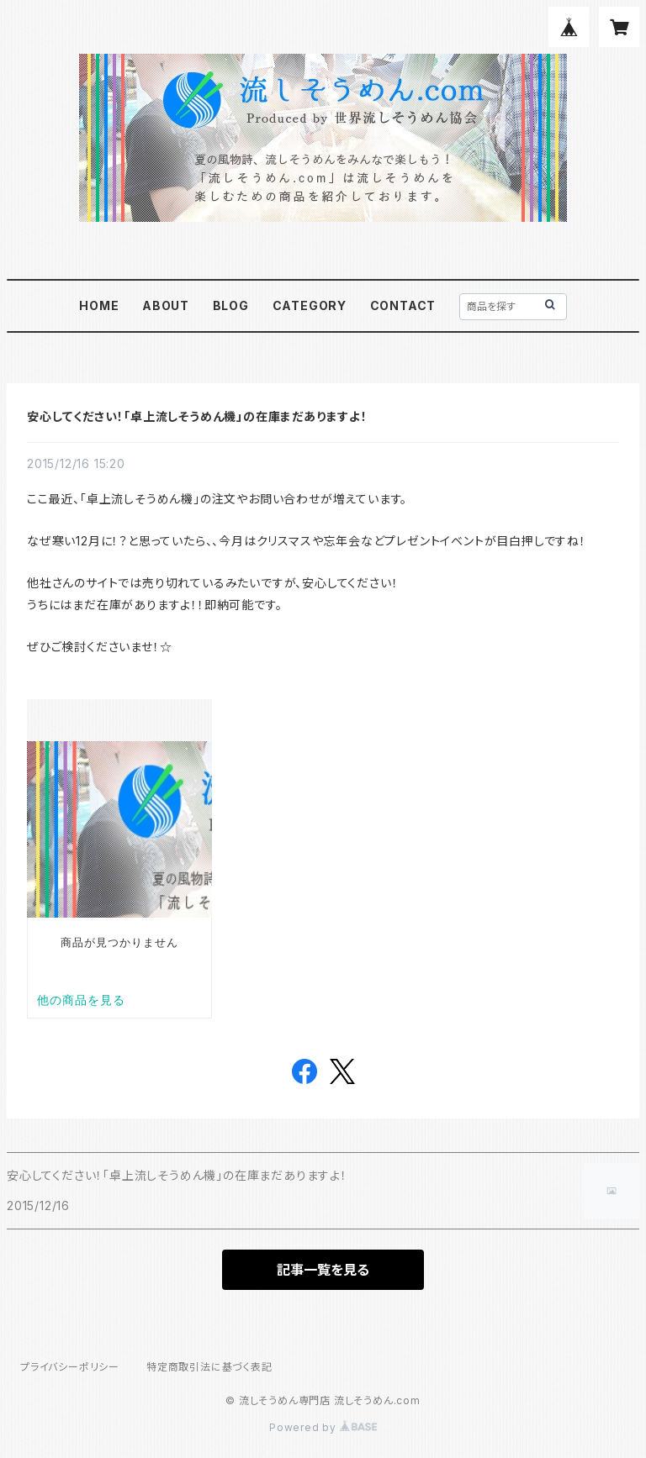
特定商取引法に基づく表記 (209, 1367)
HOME (99, 305)
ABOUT (165, 305)
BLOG (231, 305)
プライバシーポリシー (69, 1367)
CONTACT (403, 305)
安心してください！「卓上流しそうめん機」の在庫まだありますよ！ (197, 416)
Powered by (323, 1427)
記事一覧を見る (323, 1269)
